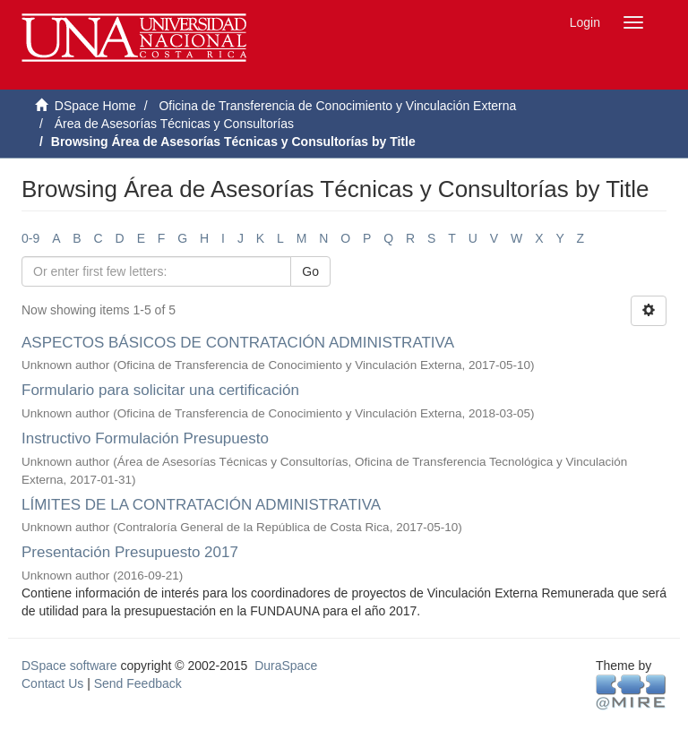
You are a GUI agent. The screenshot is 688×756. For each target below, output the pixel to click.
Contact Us (52, 683)
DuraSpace (285, 665)
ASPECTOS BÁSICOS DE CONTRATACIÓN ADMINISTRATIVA (237, 342)
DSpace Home (95, 106)
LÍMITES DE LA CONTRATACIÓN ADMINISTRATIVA (201, 504)
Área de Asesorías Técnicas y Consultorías (174, 123)
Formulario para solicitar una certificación (160, 390)
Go (310, 271)
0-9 (30, 238)
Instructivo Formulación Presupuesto (145, 438)
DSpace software (69, 665)
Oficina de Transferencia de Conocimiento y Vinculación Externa (337, 106)
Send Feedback (138, 683)
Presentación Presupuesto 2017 (130, 552)
